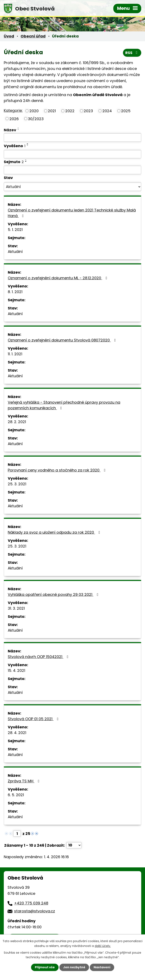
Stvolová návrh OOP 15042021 (39, 656)
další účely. (103, 946)
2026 (14, 118)
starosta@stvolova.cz (34, 911)
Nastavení (102, 967)
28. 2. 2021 (17, 421)
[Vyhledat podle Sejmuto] (72, 170)
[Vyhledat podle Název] (72, 137)
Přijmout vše (45, 967)
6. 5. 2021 (16, 794)
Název (10, 130)
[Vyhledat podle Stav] (72, 187)
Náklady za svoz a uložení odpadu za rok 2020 (55, 532)
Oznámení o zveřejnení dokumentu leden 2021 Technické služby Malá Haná (72, 212)
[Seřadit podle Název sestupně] (18, 129)
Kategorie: (13, 110)
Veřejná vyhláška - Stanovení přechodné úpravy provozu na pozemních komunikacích (64, 405)
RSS (132, 52)
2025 (126, 110)
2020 (34, 110)
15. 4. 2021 (16, 670)
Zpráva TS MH (24, 781)
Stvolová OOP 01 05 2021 (34, 718)
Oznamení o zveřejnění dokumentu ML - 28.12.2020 (58, 278)
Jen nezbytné (74, 967)
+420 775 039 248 (31, 903)
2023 (88, 110)
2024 (107, 110)
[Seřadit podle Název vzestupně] (18, 128)
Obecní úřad (33, 36)
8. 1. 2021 (15, 291)
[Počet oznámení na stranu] (73, 845)
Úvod (9, 36)
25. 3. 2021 (17, 484)
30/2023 (36, 118)
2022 (69, 110)
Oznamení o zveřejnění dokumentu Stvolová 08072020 (63, 340)
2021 (52, 110)
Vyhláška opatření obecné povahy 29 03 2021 (54, 594)
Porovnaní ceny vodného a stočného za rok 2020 (57, 470)
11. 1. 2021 (15, 354)
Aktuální (15, 251)
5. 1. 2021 (15, 229)
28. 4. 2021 (17, 732)
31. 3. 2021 (16, 608)
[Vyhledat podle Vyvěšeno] (72, 154)
